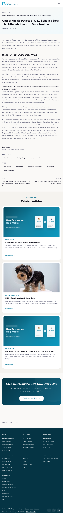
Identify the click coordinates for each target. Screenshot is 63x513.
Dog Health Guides (7, 482)
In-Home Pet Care (48, 439)
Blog (9, 12)
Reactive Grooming (28, 442)
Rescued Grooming (28, 445)
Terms (32, 506)
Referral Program (28, 462)
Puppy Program (27, 439)
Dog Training (6, 456)
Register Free (6, 448)
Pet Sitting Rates (48, 442)
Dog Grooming (27, 436)
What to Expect (6, 445)
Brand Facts (5, 491)
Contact (25, 465)
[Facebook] (49, 508)
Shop (3, 497)
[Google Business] (59, 508)
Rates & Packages (7, 442)
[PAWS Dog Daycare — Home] (10, 3)
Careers (25, 459)
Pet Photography (7, 465)
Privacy (27, 506)
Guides (4, 476)
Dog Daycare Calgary (8, 436)
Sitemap (37, 506)
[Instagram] (54, 508)
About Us (25, 456)
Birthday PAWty (6, 468)
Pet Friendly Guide (7, 494)
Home (4, 12)
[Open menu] (59, 3)
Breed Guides (6, 479)
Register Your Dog (31, 396)
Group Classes (6, 459)
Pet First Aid (5, 462)
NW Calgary (46, 459)
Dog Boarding (47, 436)
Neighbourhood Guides (9, 485)
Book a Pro (46, 445)
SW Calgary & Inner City (50, 456)
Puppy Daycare (6, 439)
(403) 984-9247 (30, 509)
